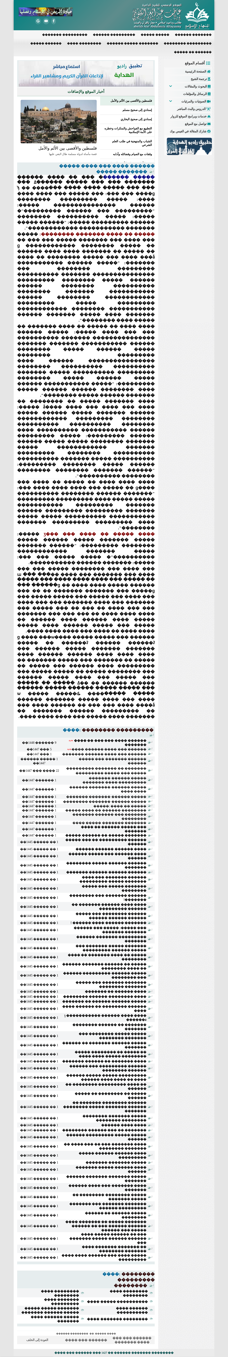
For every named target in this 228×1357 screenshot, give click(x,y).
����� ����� (155, 34)
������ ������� (193, 34)
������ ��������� (114, 34)
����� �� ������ (193, 52)
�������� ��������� (188, 43)
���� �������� (84, 43)
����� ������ (46, 43)
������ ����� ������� (132, 43)
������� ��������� (64, 34)
